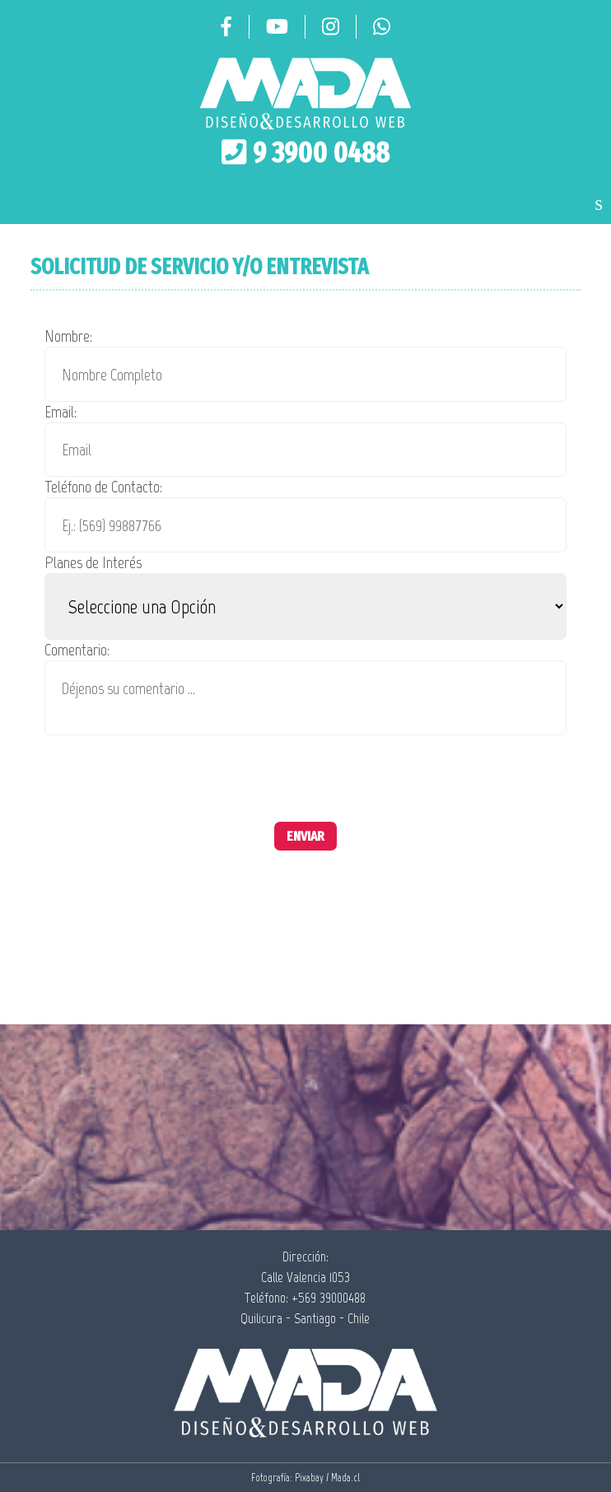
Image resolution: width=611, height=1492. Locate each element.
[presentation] (169, 773)
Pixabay (309, 1477)
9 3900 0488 (321, 153)
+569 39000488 (329, 1297)
